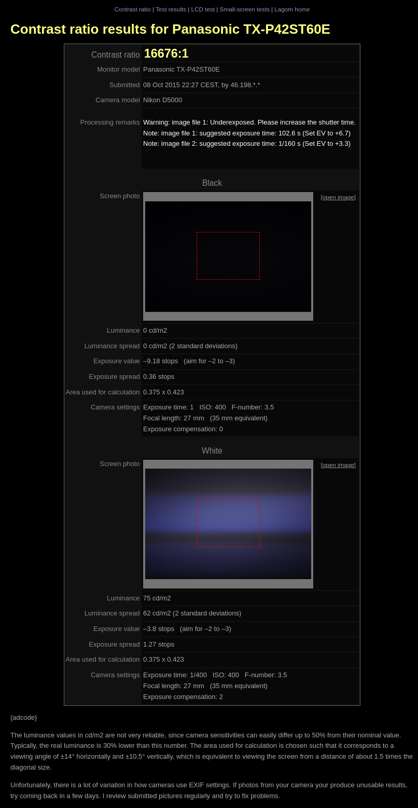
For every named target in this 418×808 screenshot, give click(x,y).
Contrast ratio (132, 9)
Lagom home (292, 9)
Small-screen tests (245, 9)
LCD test (203, 9)
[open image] (338, 197)
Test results (171, 9)
